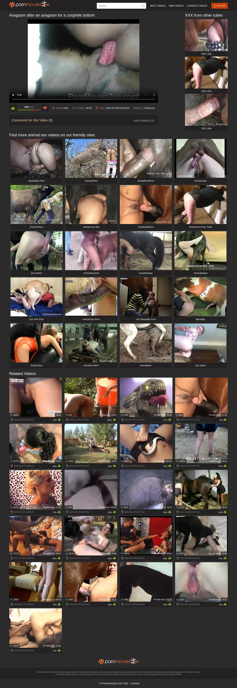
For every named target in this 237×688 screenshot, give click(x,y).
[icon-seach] (143, 6)
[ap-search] (121, 6)
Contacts (135, 683)
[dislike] (45, 108)
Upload (219, 5)
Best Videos (158, 5)
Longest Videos (197, 5)
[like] (12, 108)
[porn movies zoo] (29, 4)
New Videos (176, 5)
